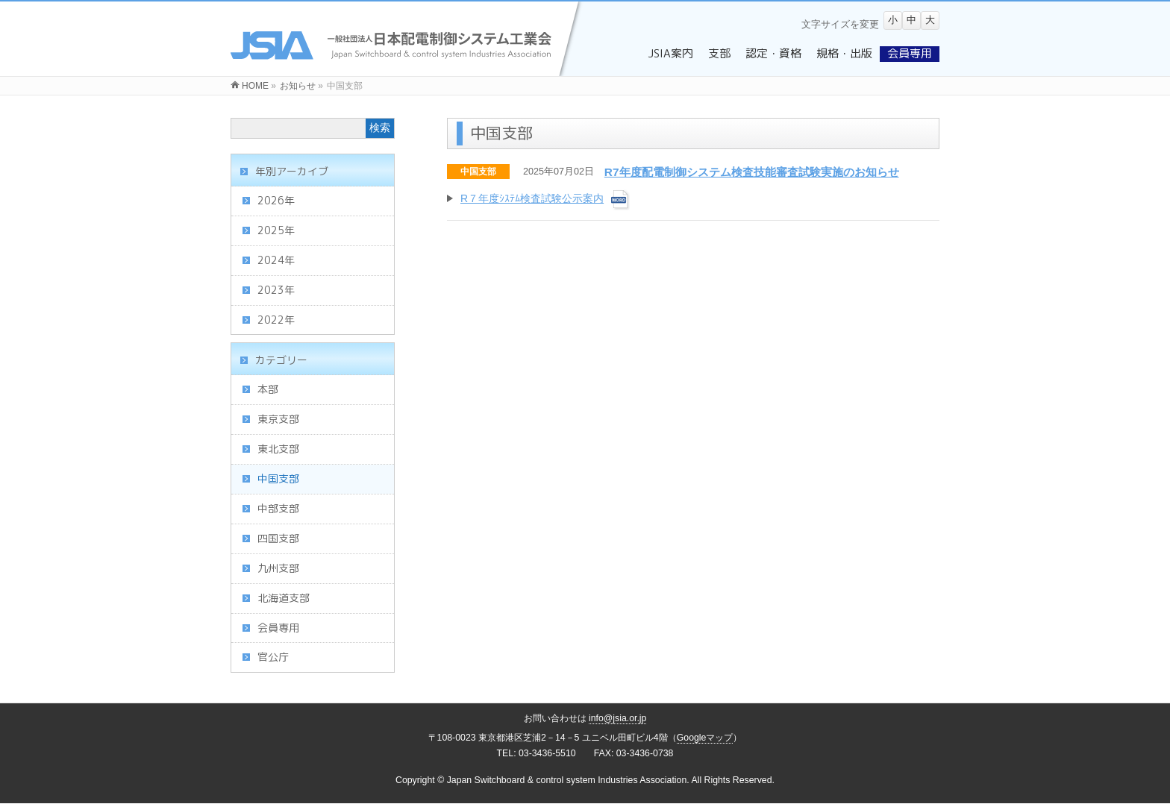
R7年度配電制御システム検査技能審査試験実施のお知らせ (751, 172)
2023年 (276, 290)
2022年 (276, 320)
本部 (267, 389)
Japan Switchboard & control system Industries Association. (568, 780)
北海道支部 (283, 598)
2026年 (276, 200)
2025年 (276, 230)
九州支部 (278, 568)
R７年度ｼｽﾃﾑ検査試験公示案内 (532, 198)
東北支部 (278, 449)
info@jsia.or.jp (618, 718)
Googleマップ (705, 737)
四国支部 (278, 538)
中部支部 (278, 508)
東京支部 (278, 419)
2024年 (276, 260)
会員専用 (278, 628)
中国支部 (478, 171)
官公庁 (273, 657)
